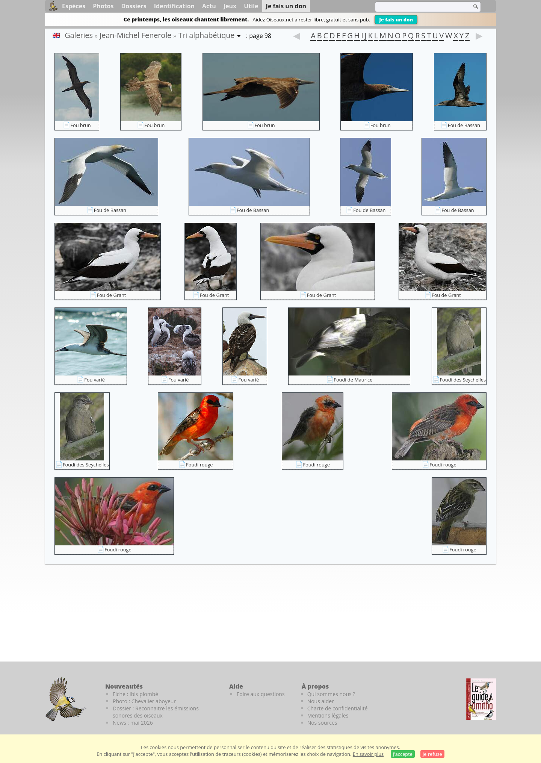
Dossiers (133, 6)
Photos (103, 6)
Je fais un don (396, 19)
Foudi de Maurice (353, 379)
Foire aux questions (261, 694)
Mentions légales (328, 715)
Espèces (73, 6)
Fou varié (94, 379)
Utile (251, 6)
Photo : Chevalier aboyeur (144, 701)
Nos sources (322, 722)
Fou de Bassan (464, 125)
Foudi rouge (199, 464)
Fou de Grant (111, 295)
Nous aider (320, 701)
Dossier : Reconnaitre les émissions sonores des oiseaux (156, 712)
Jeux (230, 6)
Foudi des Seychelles (463, 379)
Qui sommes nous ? (331, 694)
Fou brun (80, 125)
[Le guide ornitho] (481, 699)
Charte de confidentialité (337, 708)
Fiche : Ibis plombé (135, 694)
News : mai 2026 (133, 722)
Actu (209, 6)
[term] (418, 7)
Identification (174, 6)
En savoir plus (368, 754)
